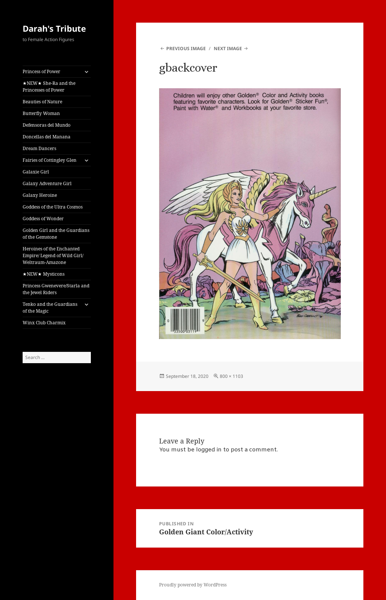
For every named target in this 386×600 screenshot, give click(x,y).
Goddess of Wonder (43, 218)
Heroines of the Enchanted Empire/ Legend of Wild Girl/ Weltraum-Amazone (53, 255)
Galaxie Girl (36, 172)
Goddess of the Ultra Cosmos (53, 207)
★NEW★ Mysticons (43, 274)
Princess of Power (41, 71)
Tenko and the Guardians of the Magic (50, 307)
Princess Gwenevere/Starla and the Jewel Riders (56, 289)
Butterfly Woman (41, 113)
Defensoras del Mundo (46, 125)
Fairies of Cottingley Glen (50, 160)
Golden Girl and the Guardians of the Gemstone (56, 233)
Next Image (228, 48)
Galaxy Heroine (40, 195)
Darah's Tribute (54, 28)
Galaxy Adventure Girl (47, 183)
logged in (209, 450)
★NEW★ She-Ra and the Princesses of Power (49, 86)
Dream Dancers (39, 148)
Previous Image (186, 48)
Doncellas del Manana (46, 137)
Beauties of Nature (42, 101)
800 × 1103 (231, 376)
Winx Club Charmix (44, 322)
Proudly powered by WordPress (193, 585)
